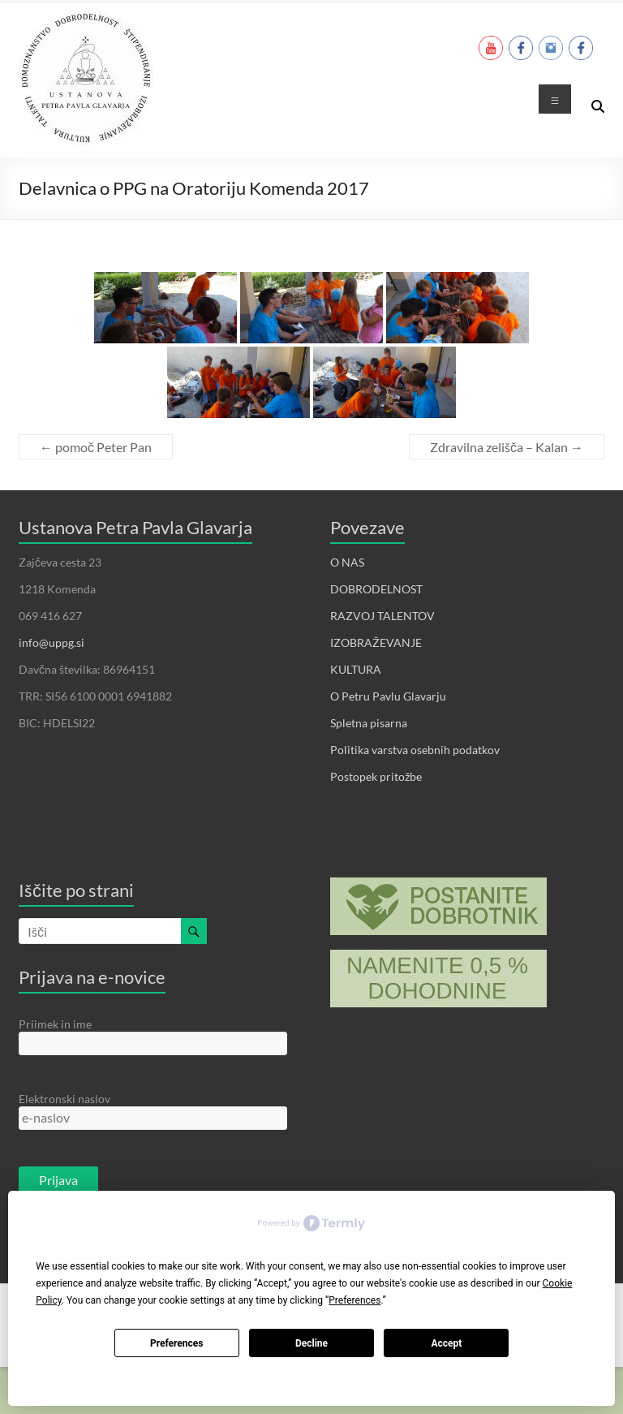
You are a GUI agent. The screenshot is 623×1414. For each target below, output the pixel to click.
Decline (311, 1343)
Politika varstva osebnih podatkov (415, 750)
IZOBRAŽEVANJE (376, 642)
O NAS (347, 562)
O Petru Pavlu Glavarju (388, 696)
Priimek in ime (55, 1024)
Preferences (177, 1343)
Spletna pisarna (368, 723)
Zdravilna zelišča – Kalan (506, 447)
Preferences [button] (354, 1300)
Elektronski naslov (64, 1099)
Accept (446, 1343)
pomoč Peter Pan (96, 447)
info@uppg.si (51, 642)
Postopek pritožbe (376, 776)
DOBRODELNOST (376, 589)
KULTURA (355, 669)
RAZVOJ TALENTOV (382, 616)
